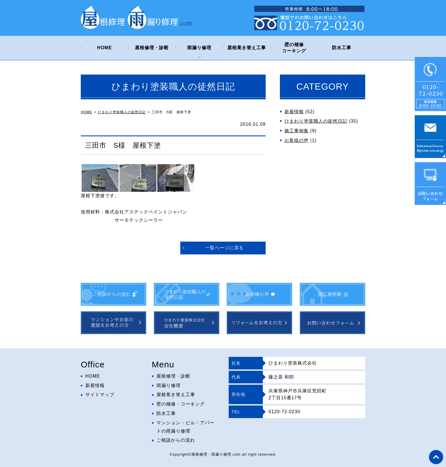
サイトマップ (99, 394)
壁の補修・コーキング (180, 404)
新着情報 (294, 111)
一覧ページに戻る (224, 247)
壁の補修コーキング (294, 47)
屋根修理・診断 (152, 47)
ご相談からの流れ (175, 440)
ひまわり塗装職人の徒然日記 (315, 121)
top (436, 457)
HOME (104, 47)
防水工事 (341, 47)
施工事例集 (296, 130)
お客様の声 (296, 140)
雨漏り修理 (199, 47)
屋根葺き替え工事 (246, 47)
